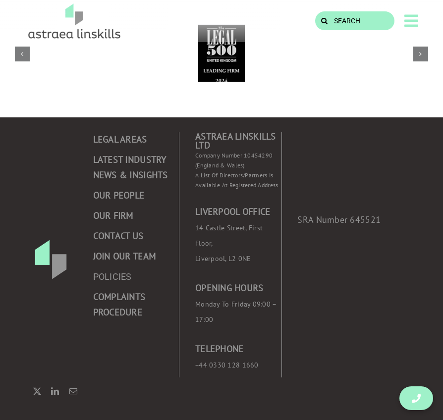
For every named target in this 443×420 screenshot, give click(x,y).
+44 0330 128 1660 (227, 365)
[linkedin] (55, 391)
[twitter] (37, 391)
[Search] (324, 20)
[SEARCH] (354, 20)
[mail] (73, 391)
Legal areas (120, 139)
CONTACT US (118, 236)
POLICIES (112, 276)
